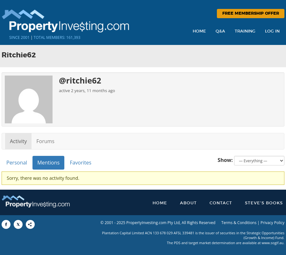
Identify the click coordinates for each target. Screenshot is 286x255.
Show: (225, 160)
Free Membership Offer (250, 13)
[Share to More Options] (30, 224)
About (188, 203)
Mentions (48, 162)
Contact (221, 203)
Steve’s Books (264, 203)
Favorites (80, 162)
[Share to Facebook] (6, 224)
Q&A (220, 31)
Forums (45, 141)
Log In (272, 31)
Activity (18, 141)
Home (199, 31)
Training (245, 31)
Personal (16, 162)
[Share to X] (18, 224)
